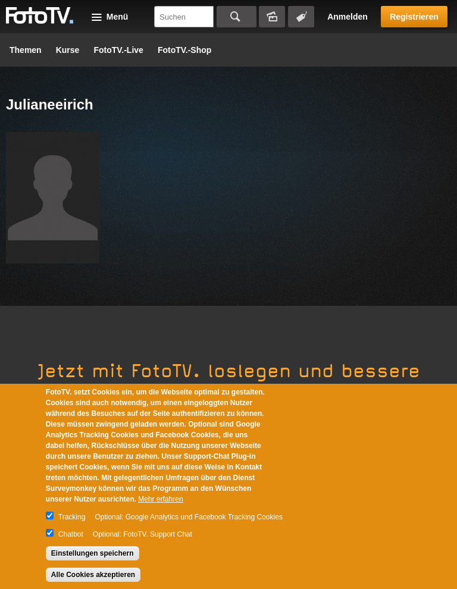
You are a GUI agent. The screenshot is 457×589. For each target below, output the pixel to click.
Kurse (68, 50)
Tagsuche (301, 16)
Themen (26, 50)
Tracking (72, 517)
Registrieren (414, 16)
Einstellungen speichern (92, 553)
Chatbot (70, 534)
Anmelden (347, 16)
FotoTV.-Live (118, 50)
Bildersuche (272, 16)
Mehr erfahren (160, 499)
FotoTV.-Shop (184, 50)
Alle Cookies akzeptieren (93, 575)
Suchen (236, 16)
